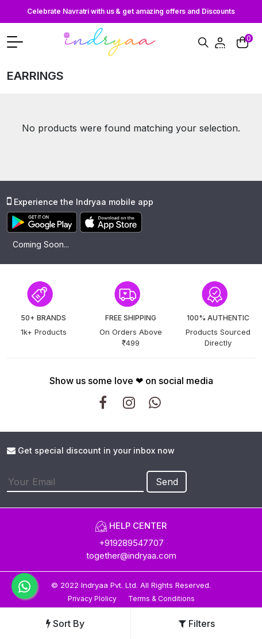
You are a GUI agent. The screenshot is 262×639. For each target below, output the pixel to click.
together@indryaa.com (131, 555)
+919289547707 (131, 542)
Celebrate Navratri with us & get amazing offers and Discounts (131, 11)
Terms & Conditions (161, 598)
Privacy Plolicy (92, 598)
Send (167, 481)
